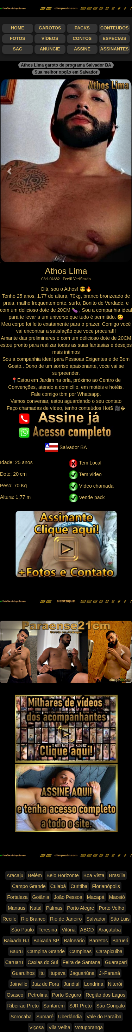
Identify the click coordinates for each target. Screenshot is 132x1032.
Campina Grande (46, 951)
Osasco (15, 995)
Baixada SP (46, 940)
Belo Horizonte (62, 875)
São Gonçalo (110, 1006)
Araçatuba (110, 930)
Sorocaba (21, 1016)
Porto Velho (111, 908)
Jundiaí (72, 984)
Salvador (96, 919)
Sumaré (45, 1016)
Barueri (120, 940)
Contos (82, 38)
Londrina (93, 984)
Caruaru (14, 962)
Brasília (117, 875)
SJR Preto (80, 1006)
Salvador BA (66, 447)
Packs (82, 28)
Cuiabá (58, 886)
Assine (82, 49)
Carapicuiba (109, 951)
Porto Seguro (66, 995)
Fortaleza (17, 897)
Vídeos (50, 38)
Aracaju (15, 875)
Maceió (117, 897)
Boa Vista (94, 875)
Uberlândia (70, 1016)
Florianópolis (106, 886)
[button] (10, 171)
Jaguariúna (82, 973)
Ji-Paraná (109, 973)
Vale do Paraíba (104, 1016)
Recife (9, 919)
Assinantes (114, 49)
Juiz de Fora (45, 984)
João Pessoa (68, 897)
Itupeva (57, 973)
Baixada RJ (16, 940)
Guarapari (116, 962)
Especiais (114, 38)
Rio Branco (33, 919)
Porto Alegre (80, 908)
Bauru (16, 951)
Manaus (16, 908)
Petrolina (37, 995)
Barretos (98, 940)
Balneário (74, 940)
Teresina (47, 930)
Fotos (17, 38)
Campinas (80, 951)
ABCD (87, 930)
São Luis (120, 919)
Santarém (54, 1006)
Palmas (54, 908)
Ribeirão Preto (23, 1006)
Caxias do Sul (42, 962)
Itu (42, 973)
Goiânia (40, 897)
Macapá (96, 897)
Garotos (50, 28)
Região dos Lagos (105, 995)
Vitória (68, 930)
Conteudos (114, 28)
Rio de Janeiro (66, 919)
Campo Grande (29, 886)
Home (17, 28)
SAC (18, 49)
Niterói (115, 984)
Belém (35, 875)
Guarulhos (23, 973)
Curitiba (78, 886)
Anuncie (50, 49)
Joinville (18, 984)
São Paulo (22, 930)
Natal (36, 908)
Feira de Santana (81, 962)
